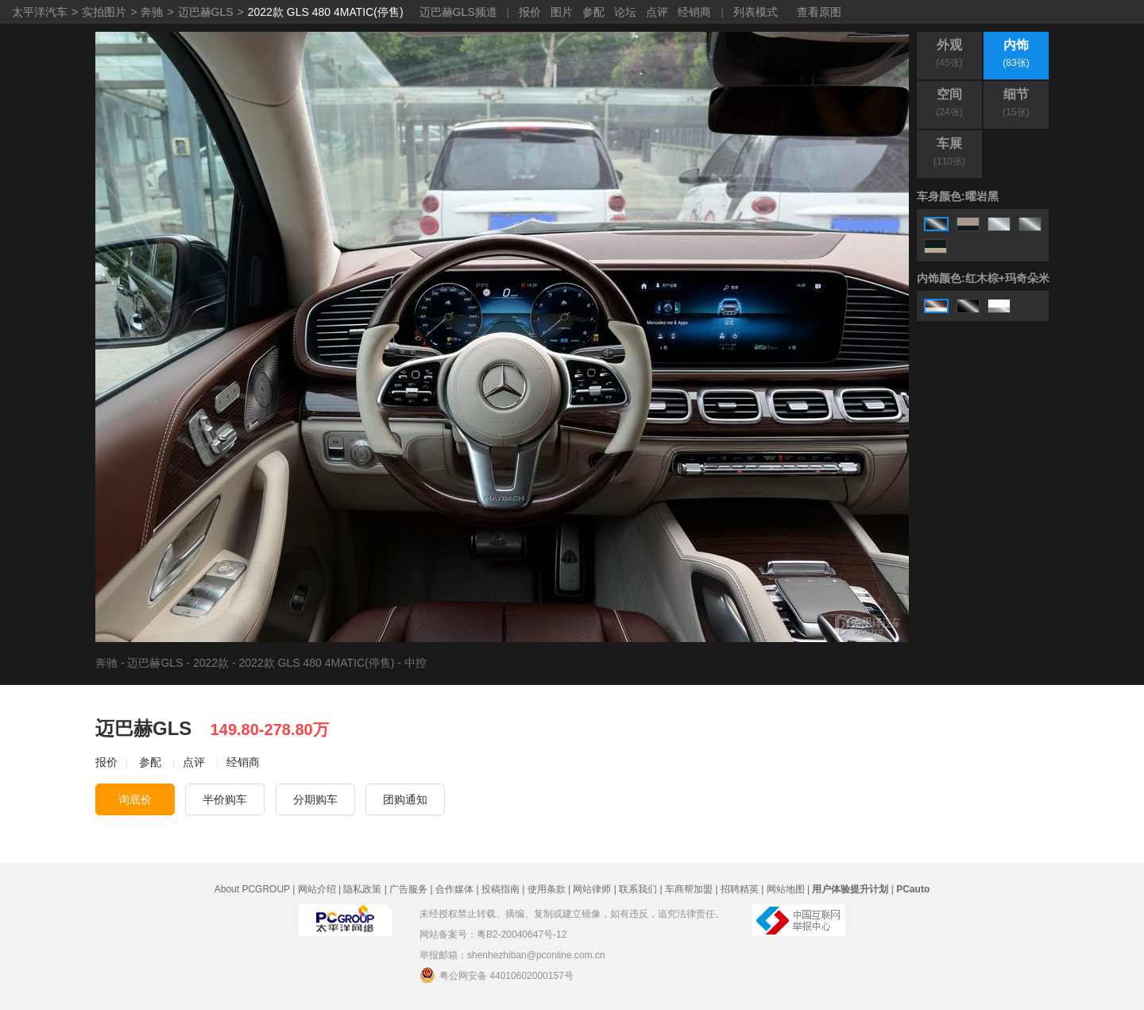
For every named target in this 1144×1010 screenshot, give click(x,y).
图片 (562, 12)
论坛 (625, 12)
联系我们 (638, 889)
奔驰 (152, 12)
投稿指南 (500, 889)
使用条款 (547, 889)
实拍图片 (104, 12)
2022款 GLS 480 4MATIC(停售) (326, 12)
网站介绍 (317, 889)
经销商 (694, 12)
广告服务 (408, 889)
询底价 (135, 799)
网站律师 (592, 889)
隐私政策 (362, 889)
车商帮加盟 (689, 889)
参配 (593, 12)
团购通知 (405, 799)
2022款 (211, 662)
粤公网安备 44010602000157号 (496, 975)
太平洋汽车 (40, 12)
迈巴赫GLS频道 (458, 12)
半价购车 (225, 799)
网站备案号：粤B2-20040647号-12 (492, 934)
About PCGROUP (252, 889)
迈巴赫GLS (206, 12)
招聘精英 (740, 889)
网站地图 (786, 889)
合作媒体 (454, 889)
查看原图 (819, 12)
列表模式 (755, 12)
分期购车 (315, 799)
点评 (657, 12)
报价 (530, 12)
